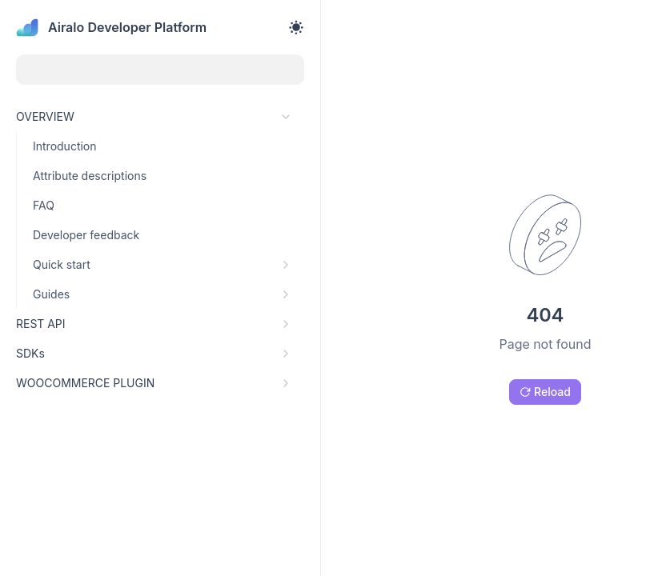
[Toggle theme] (296, 27)
